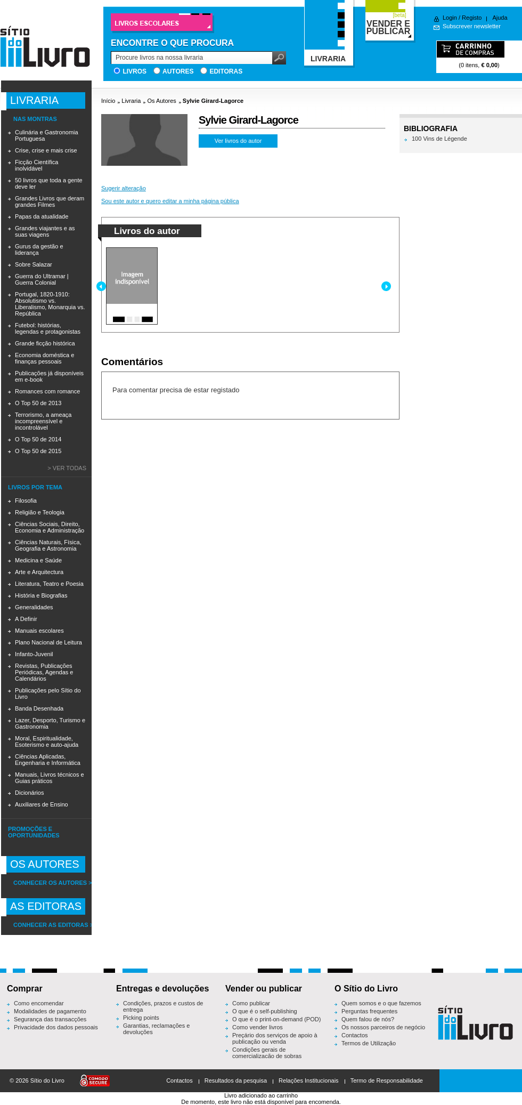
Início (108, 101)
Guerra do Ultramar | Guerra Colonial (42, 279)
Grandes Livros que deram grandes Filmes (49, 201)
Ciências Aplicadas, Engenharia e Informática (47, 759)
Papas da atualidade (41, 216)
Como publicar (251, 1003)
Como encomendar (39, 1003)
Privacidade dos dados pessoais (56, 1027)
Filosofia (26, 500)
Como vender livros (257, 1027)
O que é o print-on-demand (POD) (276, 1019)
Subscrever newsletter (472, 26)
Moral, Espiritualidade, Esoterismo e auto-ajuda (46, 741)
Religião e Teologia (39, 512)
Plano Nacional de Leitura (48, 642)
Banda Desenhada (39, 708)
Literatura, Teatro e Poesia (49, 583)
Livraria (131, 101)
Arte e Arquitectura (39, 572)
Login (450, 17)
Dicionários (29, 792)
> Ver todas (66, 468)
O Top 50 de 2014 (38, 439)
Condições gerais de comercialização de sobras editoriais (266, 1056)
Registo (472, 17)
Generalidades (34, 607)
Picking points (141, 1017)
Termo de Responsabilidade (386, 1080)
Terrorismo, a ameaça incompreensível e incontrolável (43, 421)
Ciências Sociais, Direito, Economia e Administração (49, 527)
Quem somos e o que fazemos (381, 1003)
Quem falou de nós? (367, 1019)
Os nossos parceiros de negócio (383, 1027)
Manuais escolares (39, 630)
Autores (177, 71)
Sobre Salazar (33, 264)
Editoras (225, 71)
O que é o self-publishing (264, 1011)
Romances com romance (47, 391)
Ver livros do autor (238, 141)
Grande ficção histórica (45, 343)
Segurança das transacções (50, 1019)
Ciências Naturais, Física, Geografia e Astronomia (48, 545)
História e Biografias (41, 595)
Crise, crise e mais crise (46, 150)
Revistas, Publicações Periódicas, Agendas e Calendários (44, 672)
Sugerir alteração (123, 188)
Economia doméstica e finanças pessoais (44, 358)
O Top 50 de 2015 (38, 451)
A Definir (26, 619)
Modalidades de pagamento (50, 1011)
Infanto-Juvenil (34, 654)
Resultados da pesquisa (236, 1080)
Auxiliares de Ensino (41, 804)
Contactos (354, 1035)
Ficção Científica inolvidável (36, 165)
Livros (134, 71)
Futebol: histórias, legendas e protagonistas (47, 328)
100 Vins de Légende (439, 138)
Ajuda (499, 17)
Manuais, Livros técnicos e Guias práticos (49, 777)
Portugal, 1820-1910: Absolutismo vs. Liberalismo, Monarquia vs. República (50, 304)
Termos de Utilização (368, 1043)
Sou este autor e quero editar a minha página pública (170, 201)
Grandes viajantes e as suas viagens (45, 231)
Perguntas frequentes (369, 1011)
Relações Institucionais (309, 1080)
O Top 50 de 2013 (38, 403)
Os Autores (161, 101)
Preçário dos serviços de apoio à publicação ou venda (274, 1038)
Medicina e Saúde (38, 560)
